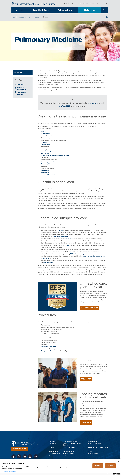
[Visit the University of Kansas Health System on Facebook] (13, 457)
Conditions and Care (24, 18)
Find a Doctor (89, 11)
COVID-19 (44, 143)
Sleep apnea (45, 171)
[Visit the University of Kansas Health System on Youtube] (36, 457)
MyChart (20, 95)
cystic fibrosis (68, 239)
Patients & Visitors (65, 11)
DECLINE (110, 465)
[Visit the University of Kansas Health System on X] (19, 457)
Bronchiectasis (45, 134)
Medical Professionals (94, 444)
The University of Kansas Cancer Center (97, 449)
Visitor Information (69, 457)
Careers (103, 4)
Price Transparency (69, 448)
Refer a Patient (95, 4)
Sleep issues (45, 173)
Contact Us (52, 444)
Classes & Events (54, 454)
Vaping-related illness (48, 175)
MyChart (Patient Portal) (84, 4)
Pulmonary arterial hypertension (51, 162)
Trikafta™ (67, 246)
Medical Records (68, 452)
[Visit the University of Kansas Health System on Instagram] (30, 457)
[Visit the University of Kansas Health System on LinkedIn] (25, 457)
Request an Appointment (21, 90)
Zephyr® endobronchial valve (50, 352)
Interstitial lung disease (48, 152)
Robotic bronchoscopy (48, 347)
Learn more (93, 103)
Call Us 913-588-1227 (19, 449)
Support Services (68, 454)
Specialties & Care (40, 11)
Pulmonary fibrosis (47, 165)
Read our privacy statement (9, 471)
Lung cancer (45, 154)
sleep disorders (48, 263)
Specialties (36, 18)
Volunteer (52, 457)
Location (19, 11)
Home (13, 18)
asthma (60, 231)
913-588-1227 (19, 85)
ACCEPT (97, 465)
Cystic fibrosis (45, 145)
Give (107, 4)
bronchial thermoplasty (60, 237)
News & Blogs (53, 452)
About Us (52, 442)
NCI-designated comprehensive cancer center (85, 255)
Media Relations (92, 454)
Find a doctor (86, 380)
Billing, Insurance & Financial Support (72, 445)
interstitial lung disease (90, 257)
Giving (89, 452)
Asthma (43, 132)
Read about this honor (89, 308)
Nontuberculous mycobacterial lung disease (55, 156)
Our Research (86, 423)
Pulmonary (18, 73)
